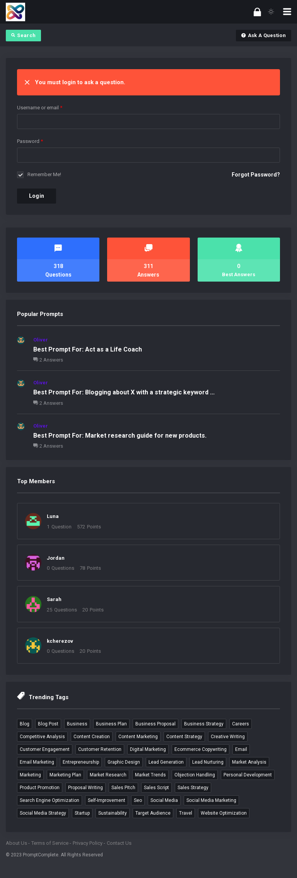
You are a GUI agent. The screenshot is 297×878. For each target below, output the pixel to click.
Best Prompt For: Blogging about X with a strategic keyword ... (124, 392)
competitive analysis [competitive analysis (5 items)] (42, 736)
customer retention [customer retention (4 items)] (99, 749)
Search (23, 35)
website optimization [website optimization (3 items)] (224, 813)
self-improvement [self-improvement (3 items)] (106, 800)
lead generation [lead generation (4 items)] (166, 762)
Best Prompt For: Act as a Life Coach (87, 349)
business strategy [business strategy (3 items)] (204, 724)
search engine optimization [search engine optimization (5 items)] (49, 800)
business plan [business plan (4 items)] (111, 724)
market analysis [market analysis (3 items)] (249, 762)
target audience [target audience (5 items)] (153, 813)
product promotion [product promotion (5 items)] (40, 787)
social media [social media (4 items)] (164, 800)
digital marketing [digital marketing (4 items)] (148, 749)
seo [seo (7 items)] (138, 800)
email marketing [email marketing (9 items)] (37, 762)
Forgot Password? (256, 175)
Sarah (54, 599)
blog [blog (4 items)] (24, 724)
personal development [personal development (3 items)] (248, 775)
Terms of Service (49, 843)
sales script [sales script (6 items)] (156, 787)
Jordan (56, 558)
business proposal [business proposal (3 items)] (155, 724)
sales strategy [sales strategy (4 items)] (193, 787)
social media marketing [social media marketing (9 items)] (211, 800)
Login (36, 196)
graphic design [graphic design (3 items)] (124, 762)
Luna (53, 516)
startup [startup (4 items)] (82, 813)
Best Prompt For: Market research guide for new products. (120, 435)
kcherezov (60, 641)
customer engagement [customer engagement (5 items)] (45, 749)
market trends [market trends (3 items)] (150, 775)
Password (30, 141)
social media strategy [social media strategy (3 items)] (43, 813)
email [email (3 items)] (241, 749)
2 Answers (48, 360)
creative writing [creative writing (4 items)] (228, 736)
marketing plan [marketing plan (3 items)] (65, 775)
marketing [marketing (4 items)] (30, 775)
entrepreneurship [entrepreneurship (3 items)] (81, 762)
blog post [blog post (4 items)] (48, 724)
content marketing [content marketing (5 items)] (138, 736)
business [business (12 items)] (77, 724)
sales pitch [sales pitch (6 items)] (123, 787)
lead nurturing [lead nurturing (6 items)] (208, 762)
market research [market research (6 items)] (108, 775)
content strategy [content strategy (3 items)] (184, 736)
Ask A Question (263, 35)
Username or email (39, 107)
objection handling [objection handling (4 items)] (194, 775)
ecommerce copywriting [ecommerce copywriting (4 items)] (200, 749)
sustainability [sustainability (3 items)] (112, 813)
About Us (16, 843)
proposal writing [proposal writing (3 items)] (85, 787)
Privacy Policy (87, 843)
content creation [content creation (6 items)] (91, 736)
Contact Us (119, 843)
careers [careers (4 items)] (240, 724)
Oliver (40, 340)
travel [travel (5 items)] (185, 813)
